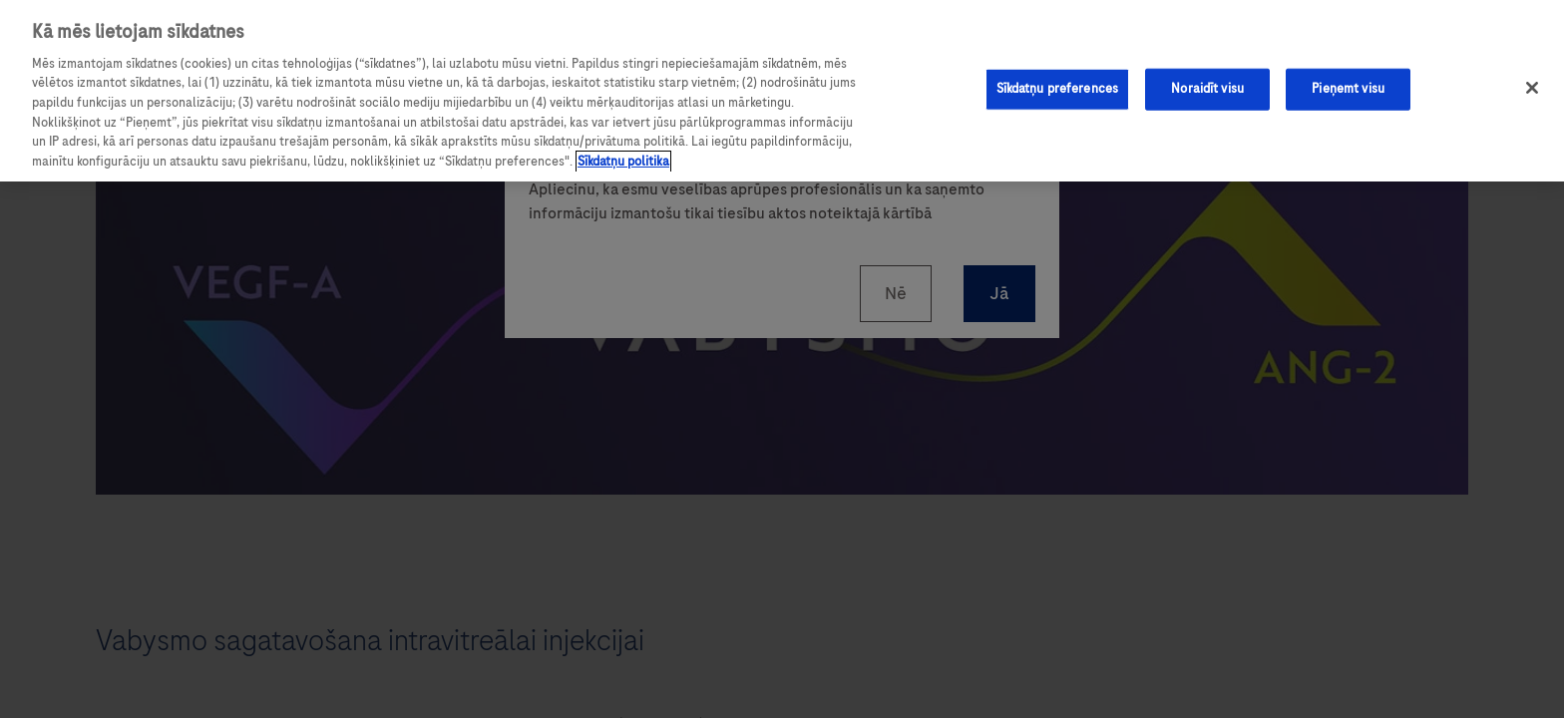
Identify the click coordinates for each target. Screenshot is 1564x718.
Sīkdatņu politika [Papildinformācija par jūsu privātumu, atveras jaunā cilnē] (623, 162)
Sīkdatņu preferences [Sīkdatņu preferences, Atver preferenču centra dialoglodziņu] (1057, 89)
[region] (782, 90)
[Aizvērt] (1532, 88)
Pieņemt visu (1348, 89)
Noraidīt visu (1207, 89)
